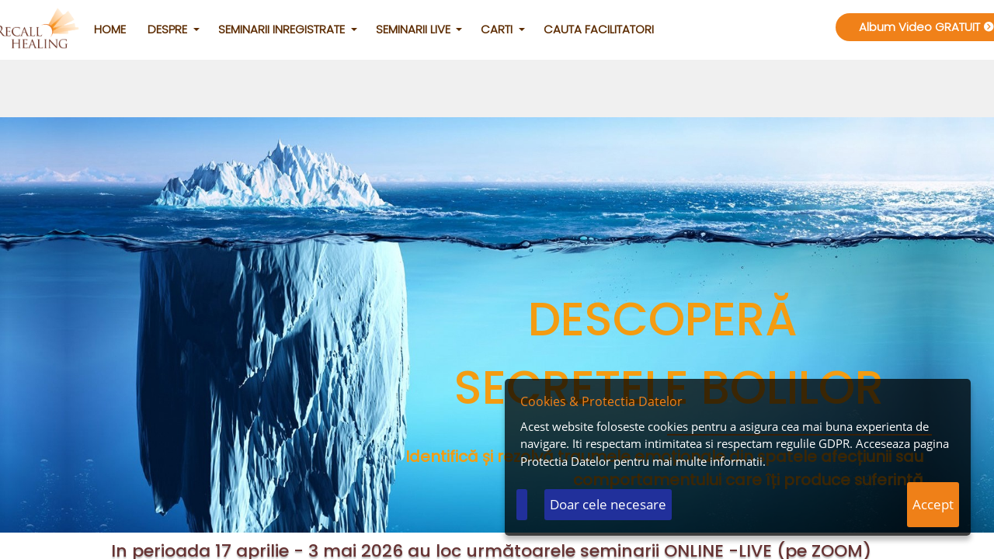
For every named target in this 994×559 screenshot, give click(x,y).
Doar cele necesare (608, 504)
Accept (933, 504)
